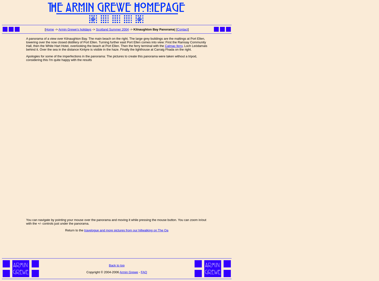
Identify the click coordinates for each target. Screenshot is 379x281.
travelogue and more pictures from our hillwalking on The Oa (126, 230)
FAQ (144, 272)
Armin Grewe (129, 272)
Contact (182, 29)
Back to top (116, 265)
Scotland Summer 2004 (112, 29)
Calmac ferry (173, 46)
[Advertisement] (117, 246)
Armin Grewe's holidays (74, 29)
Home (50, 29)
